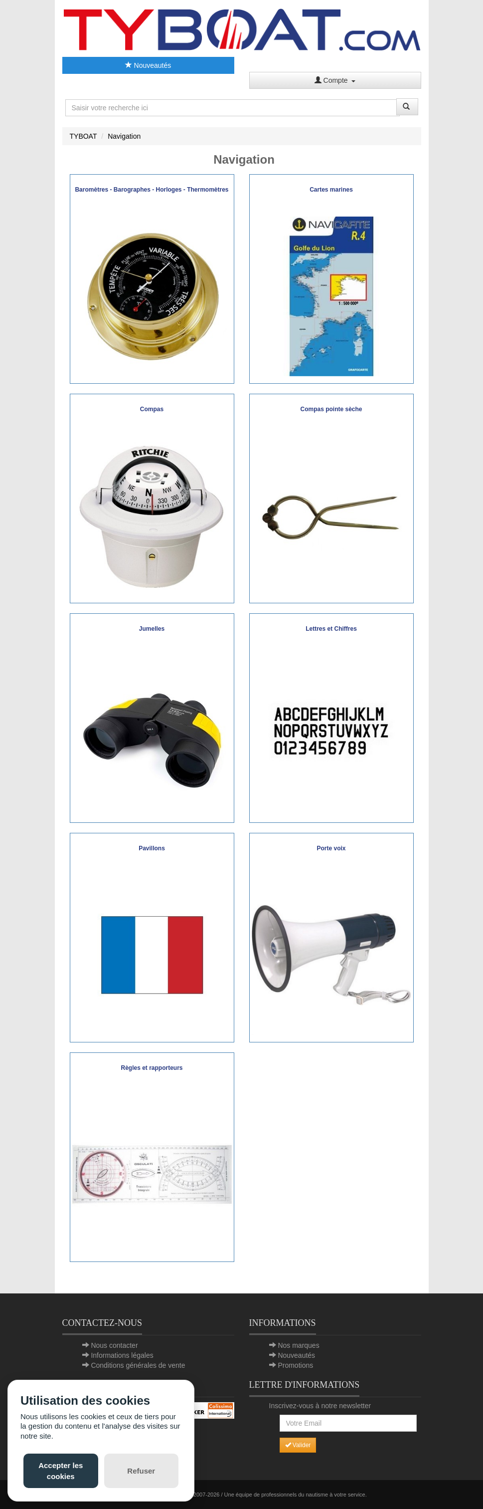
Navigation (124, 136)
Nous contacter (114, 1345)
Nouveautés (148, 65)
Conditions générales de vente (138, 1365)
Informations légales (122, 1355)
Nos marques (298, 1345)
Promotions (295, 1365)
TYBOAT (83, 136)
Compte (335, 80)
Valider (298, 1445)
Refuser (141, 1471)
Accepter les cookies (60, 1470)
